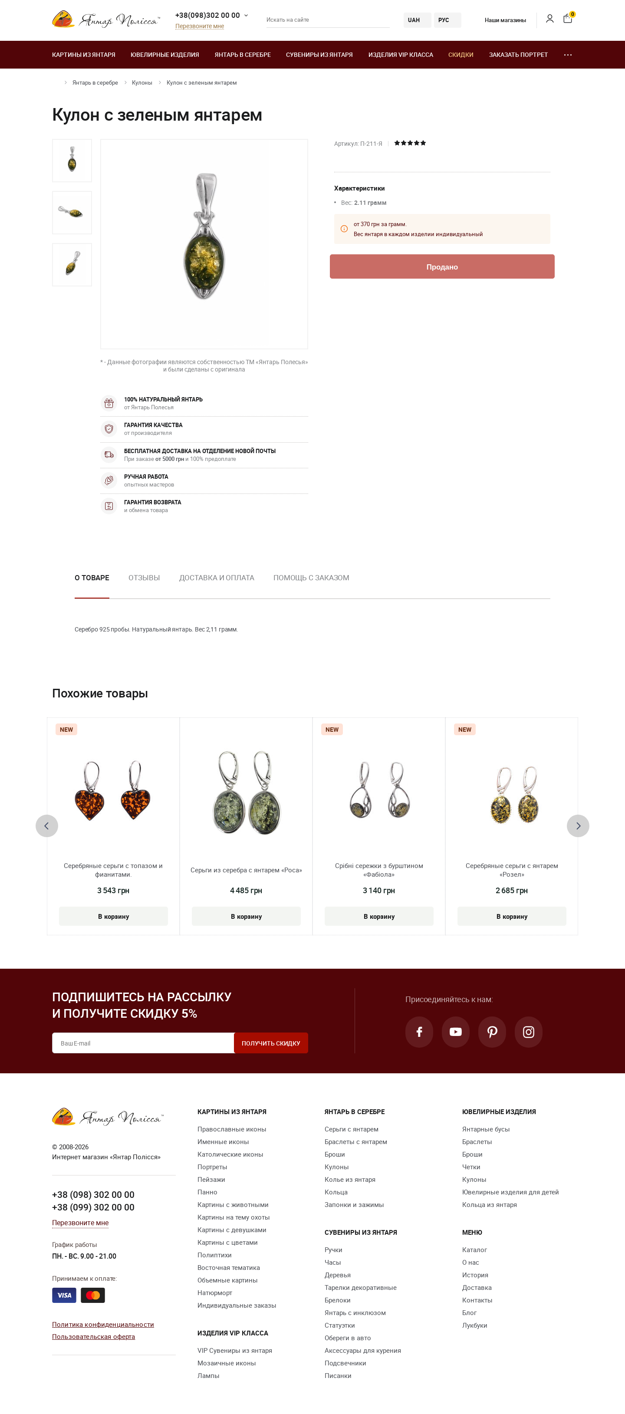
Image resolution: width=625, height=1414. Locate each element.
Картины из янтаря (83, 54)
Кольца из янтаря (489, 1204)
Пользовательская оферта (93, 1336)
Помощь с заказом (311, 577)
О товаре (92, 577)
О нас (470, 1262)
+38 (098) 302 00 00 (93, 1194)
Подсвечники (345, 1362)
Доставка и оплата (216, 577)
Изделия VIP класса (400, 54)
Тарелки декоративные (361, 1287)
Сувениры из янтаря (319, 54)
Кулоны (142, 82)
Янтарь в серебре (243, 54)
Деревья (338, 1274)
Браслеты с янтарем (356, 1141)
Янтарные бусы (486, 1129)
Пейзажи (211, 1179)
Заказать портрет (518, 54)
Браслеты (477, 1141)
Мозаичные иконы (226, 1362)
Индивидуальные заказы (236, 1305)
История (475, 1274)
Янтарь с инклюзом (355, 1312)
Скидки (461, 54)
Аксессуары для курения (363, 1350)
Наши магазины (499, 19)
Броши (335, 1154)
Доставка (477, 1287)
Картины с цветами (227, 1242)
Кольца (336, 1191)
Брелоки (338, 1300)
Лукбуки (474, 1325)
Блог (469, 1312)
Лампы (208, 1375)
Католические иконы (230, 1154)
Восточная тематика (228, 1267)
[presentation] (47, 826)
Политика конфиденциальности (103, 1324)
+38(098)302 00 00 (207, 15)
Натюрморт (214, 1292)
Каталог (474, 1249)
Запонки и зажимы (354, 1204)
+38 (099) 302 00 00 (93, 1207)
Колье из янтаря (350, 1179)
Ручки (333, 1249)
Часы (333, 1262)
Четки (471, 1166)
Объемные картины (227, 1280)
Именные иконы (223, 1141)
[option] (72, 160)
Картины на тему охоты (233, 1217)
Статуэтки (340, 1325)
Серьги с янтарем (351, 1129)
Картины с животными (233, 1204)
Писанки (338, 1375)
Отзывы (144, 577)
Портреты (212, 1166)
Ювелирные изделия (165, 54)
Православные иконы (231, 1129)
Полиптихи (214, 1254)
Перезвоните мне (199, 26)
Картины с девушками (231, 1229)
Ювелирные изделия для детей (510, 1191)
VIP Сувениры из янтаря (234, 1350)
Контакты (477, 1300)
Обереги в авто (348, 1337)
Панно (207, 1191)
